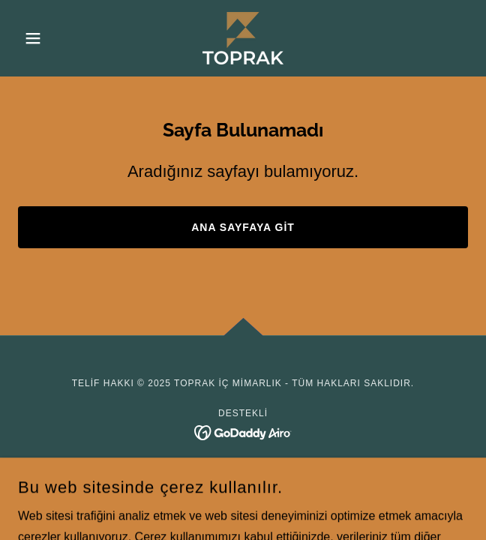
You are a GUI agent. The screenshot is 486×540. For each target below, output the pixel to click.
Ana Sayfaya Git (243, 227)
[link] (243, 38)
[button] (52, 38)
